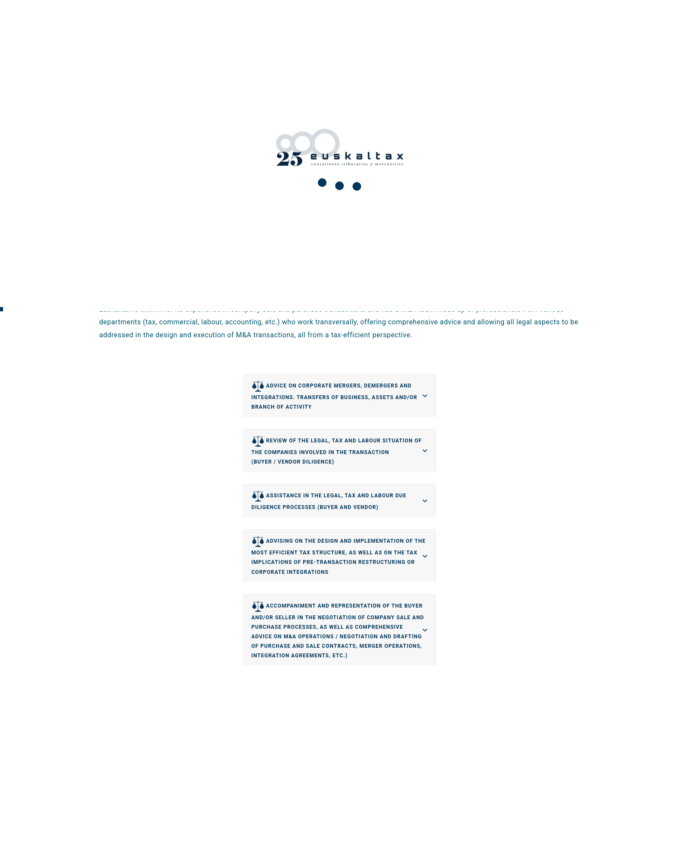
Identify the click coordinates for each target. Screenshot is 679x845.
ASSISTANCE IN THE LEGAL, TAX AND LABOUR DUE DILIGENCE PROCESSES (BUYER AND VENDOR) (329, 500)
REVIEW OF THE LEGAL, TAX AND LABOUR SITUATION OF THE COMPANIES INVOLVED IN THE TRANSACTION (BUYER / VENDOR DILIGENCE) (337, 450)
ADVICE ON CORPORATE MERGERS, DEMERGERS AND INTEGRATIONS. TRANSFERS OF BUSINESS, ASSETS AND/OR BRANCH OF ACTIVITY (334, 395)
